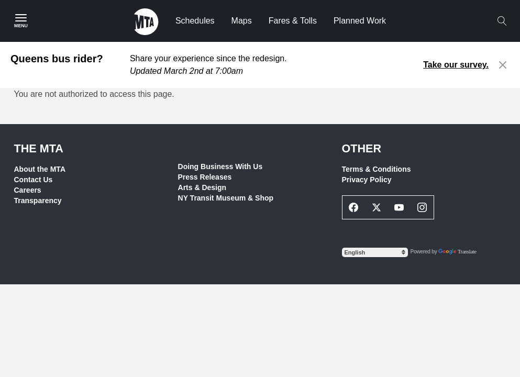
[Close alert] (503, 65)
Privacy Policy (367, 179)
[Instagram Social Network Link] (422, 207)
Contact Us (33, 179)
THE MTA (38, 148)
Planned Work (360, 20)
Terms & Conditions (376, 169)
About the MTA (40, 169)
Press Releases (205, 177)
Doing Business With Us (220, 166)
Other (362, 148)
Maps (241, 20)
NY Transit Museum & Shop (226, 198)
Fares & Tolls (293, 20)
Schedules (195, 20)
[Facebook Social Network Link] (354, 207)
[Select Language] (375, 252)
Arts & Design (202, 187)
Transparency (38, 200)
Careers (27, 190)
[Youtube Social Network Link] (399, 207)
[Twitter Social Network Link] (376, 207)
